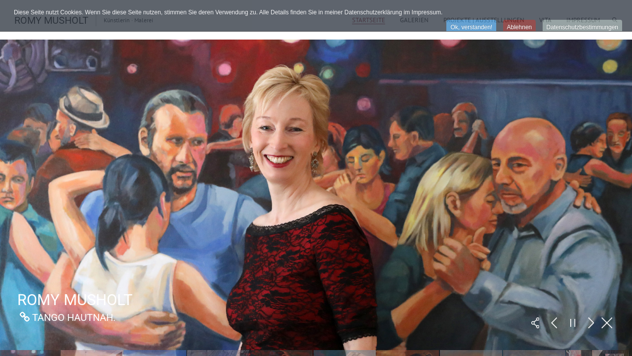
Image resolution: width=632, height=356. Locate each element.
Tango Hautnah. (74, 317)
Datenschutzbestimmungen (582, 27)
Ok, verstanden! (471, 27)
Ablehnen (519, 27)
